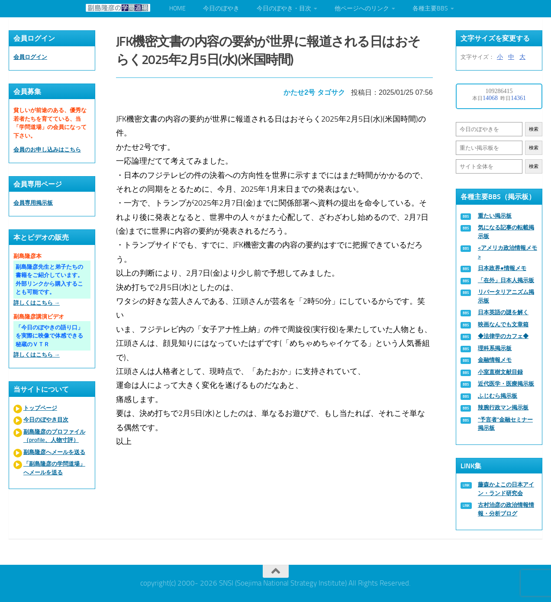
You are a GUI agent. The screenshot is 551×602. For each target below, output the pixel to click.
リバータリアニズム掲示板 (506, 296)
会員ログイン (30, 57)
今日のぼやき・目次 (284, 8)
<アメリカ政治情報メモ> (507, 252)
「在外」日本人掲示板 (506, 280)
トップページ (40, 408)
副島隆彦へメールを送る (54, 452)
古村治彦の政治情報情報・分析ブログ (506, 509)
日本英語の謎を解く (503, 312)
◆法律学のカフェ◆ (503, 336)
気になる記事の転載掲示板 (506, 231)
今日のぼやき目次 (45, 419)
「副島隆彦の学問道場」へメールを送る (54, 468)
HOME (177, 8)
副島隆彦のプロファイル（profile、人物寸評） (54, 436)
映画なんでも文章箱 (503, 324)
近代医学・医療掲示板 (506, 383)
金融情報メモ (495, 360)
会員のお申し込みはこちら (47, 149)
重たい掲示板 (495, 215)
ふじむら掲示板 (497, 396)
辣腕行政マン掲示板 (503, 407)
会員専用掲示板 (33, 203)
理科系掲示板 (495, 348)
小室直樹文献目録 (500, 372)
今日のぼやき (221, 8)
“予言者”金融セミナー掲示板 (505, 423)
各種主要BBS (430, 8)
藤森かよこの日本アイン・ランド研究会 (506, 488)
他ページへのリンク (362, 8)
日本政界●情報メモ (502, 268)
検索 (533, 129)
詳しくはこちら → (36, 302)
